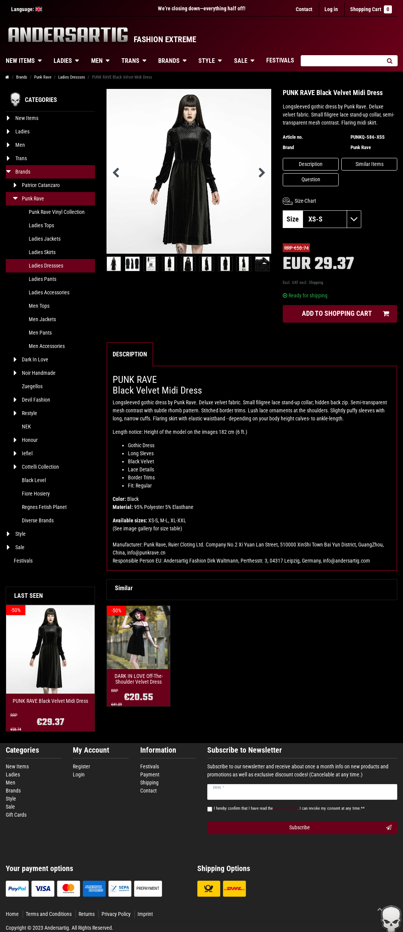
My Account (91, 750)
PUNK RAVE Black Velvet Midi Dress (50, 701)
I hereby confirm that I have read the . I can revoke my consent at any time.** (289, 808)
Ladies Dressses (71, 77)
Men (97, 60)
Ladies (63, 60)
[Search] (389, 60)
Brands (169, 60)
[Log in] (331, 9)
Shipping (316, 282)
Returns (87, 914)
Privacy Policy (116, 914)
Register (81, 766)
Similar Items (369, 164)
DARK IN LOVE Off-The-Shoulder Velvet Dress (139, 679)
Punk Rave (42, 77)
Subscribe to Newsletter (244, 750)
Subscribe (340, 827)
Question (310, 179)
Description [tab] (130, 354)
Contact (304, 9)
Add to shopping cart (345, 313)
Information (158, 750)
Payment (149, 774)
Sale (240, 60)
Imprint (145, 914)
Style (206, 60)
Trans (130, 60)
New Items (17, 766)
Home (12, 914)
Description (311, 164)
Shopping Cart (371, 9)
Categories (22, 750)
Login (79, 774)
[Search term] (341, 60)
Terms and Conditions (49, 914)
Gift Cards (16, 815)
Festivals (280, 60)
